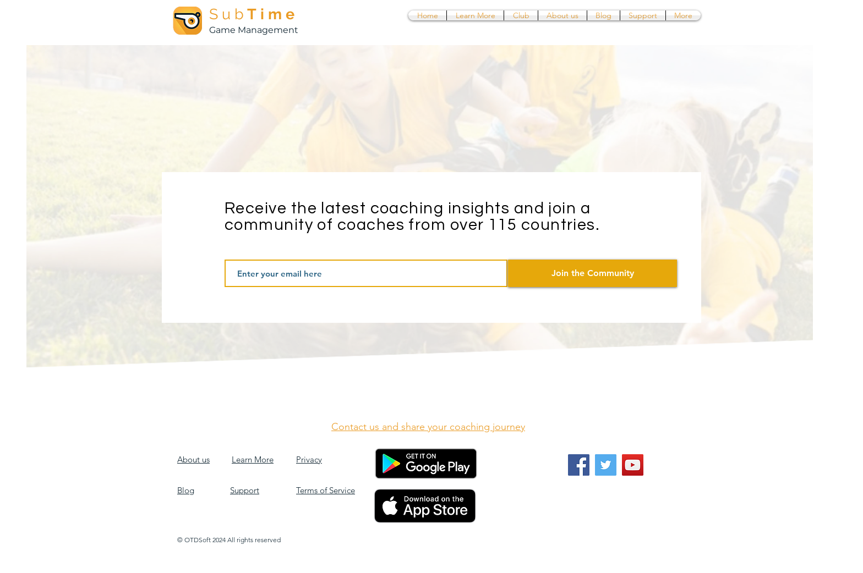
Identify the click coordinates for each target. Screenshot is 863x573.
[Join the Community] (592, 273)
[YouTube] (632, 465)
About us (193, 459)
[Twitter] (605, 465)
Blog (185, 490)
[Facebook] (578, 465)
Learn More (253, 459)
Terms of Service (325, 490)
